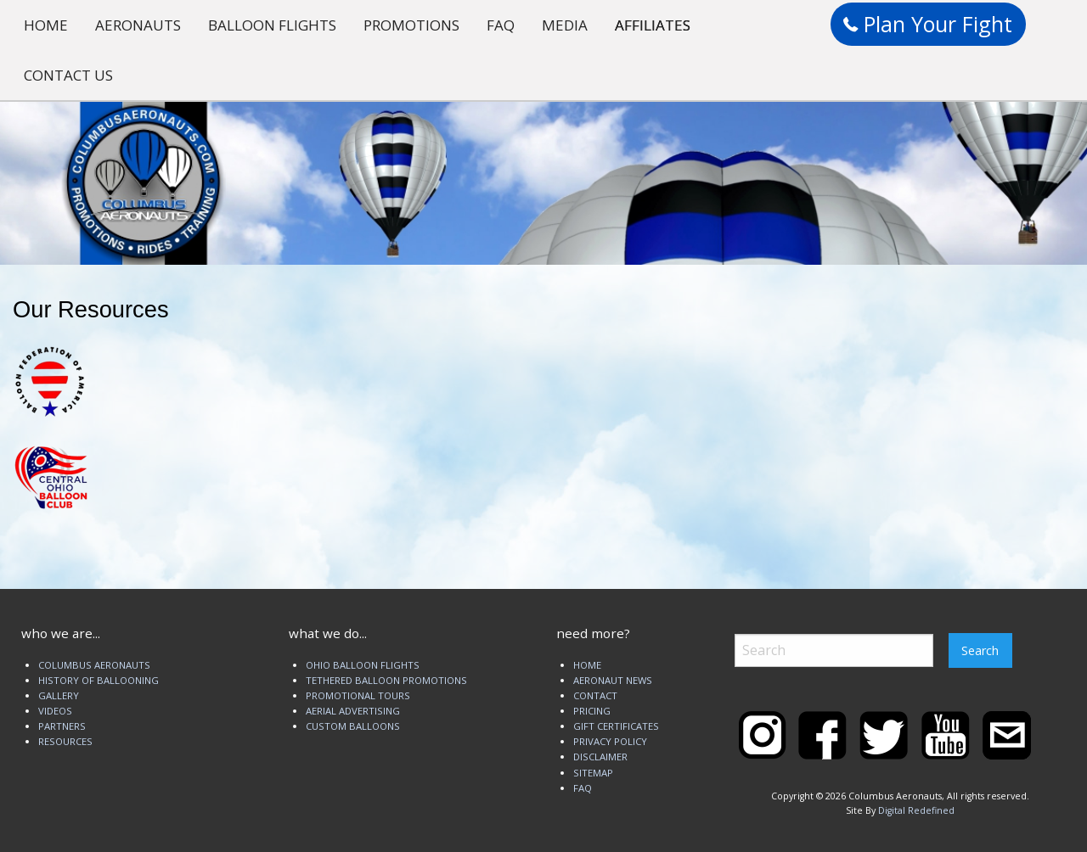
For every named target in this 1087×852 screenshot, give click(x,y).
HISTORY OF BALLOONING (98, 680)
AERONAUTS (138, 25)
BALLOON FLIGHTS (272, 25)
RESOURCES (65, 741)
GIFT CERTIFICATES (616, 726)
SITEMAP (593, 772)
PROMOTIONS (411, 25)
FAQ (501, 25)
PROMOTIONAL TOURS (358, 695)
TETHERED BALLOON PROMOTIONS (386, 680)
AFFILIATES (652, 25)
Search (980, 650)
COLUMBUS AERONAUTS (94, 665)
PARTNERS (62, 726)
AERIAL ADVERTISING (353, 710)
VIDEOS (55, 710)
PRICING (592, 710)
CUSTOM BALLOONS (353, 726)
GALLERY (58, 695)
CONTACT (595, 695)
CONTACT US (68, 75)
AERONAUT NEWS (612, 680)
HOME (46, 25)
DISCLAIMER (600, 756)
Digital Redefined (916, 810)
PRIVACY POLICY (610, 741)
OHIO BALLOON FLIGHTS (363, 665)
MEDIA (565, 25)
